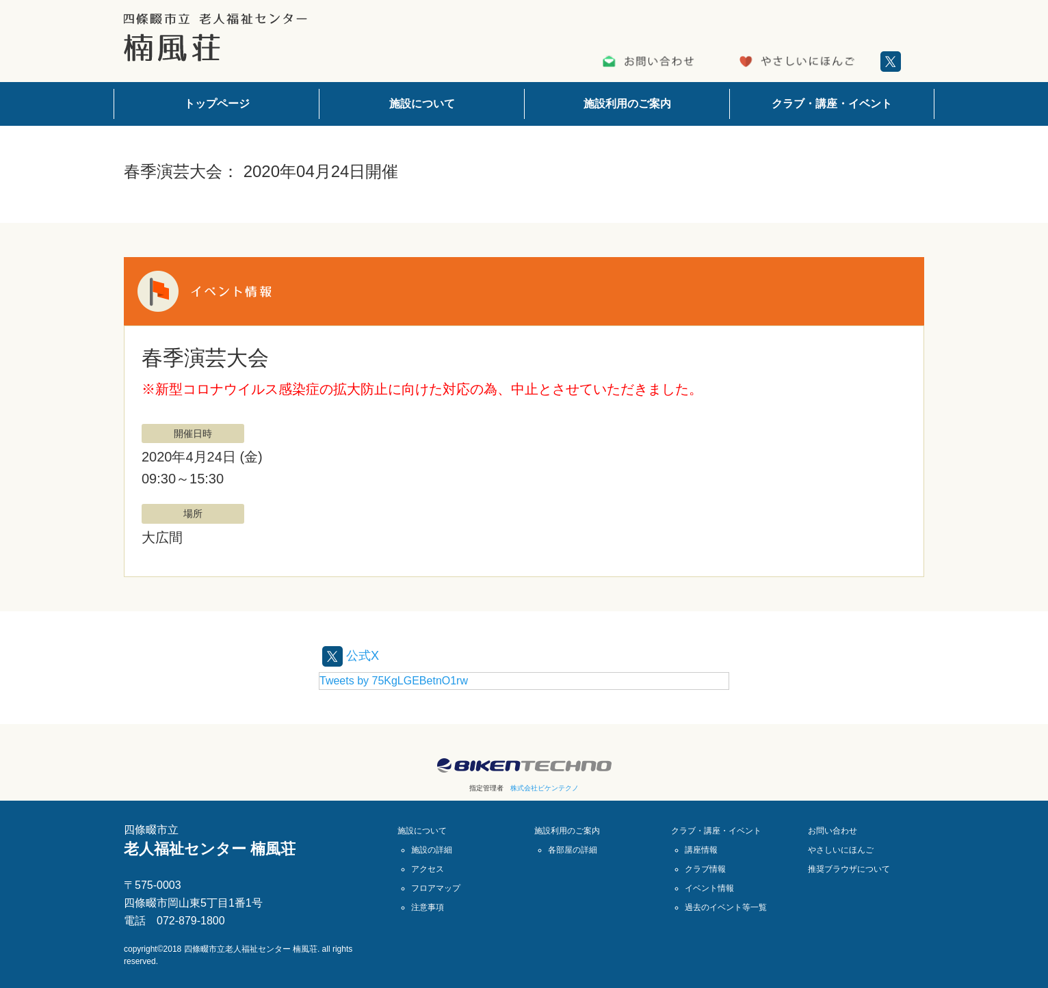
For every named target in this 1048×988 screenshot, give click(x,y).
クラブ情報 (705, 868)
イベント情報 (709, 887)
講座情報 (701, 849)
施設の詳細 (431, 849)
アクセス (427, 868)
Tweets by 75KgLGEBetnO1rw (393, 680)
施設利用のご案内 (627, 103)
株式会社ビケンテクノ (544, 787)
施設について (422, 103)
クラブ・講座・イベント (832, 103)
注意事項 (427, 906)
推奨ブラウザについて (849, 868)
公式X (352, 655)
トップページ (217, 103)
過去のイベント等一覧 (726, 906)
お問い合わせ (832, 830)
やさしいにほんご (841, 849)
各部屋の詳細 (572, 849)
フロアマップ (435, 887)
